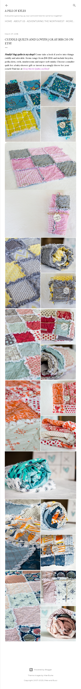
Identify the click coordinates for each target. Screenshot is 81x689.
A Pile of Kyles (15, 11)
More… (70, 21)
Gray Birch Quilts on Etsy (36, 68)
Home (8, 21)
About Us (19, 21)
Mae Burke (48, 675)
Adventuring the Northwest (45, 21)
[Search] (74, 5)
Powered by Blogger (40, 669)
